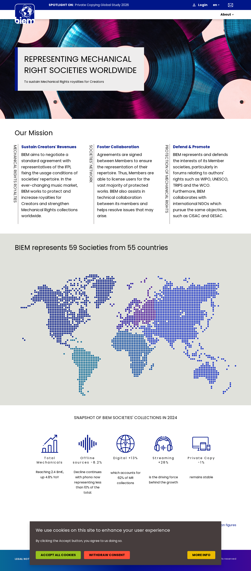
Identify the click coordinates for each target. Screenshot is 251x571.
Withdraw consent (107, 555)
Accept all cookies (58, 555)
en (215, 5)
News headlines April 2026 (95, 5)
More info (201, 555)
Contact (230, 5)
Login (203, 5)
